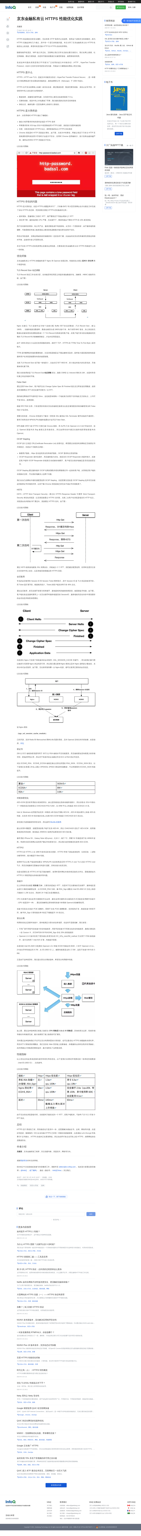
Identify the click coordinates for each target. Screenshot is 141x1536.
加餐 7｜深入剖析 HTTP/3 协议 (30, 1313)
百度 (29, 1307)
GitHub (113, 55)
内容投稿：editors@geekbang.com (70, 1511)
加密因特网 (108, 65)
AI (38, 14)
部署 (33, 1357)
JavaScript (22, 1332)
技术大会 (71, 1)
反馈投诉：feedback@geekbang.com (70, 1516)
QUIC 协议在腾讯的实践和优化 (30, 1426)
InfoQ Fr (132, 1516)
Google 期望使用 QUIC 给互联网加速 (33, 1414)
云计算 (31, 14)
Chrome (27, 1420)
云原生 (86, 14)
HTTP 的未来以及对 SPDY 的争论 (116, 37)
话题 (61, 7)
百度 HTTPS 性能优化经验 (28, 1363)
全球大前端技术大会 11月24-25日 (102, 1519)
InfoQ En (132, 1511)
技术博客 (80, 7)
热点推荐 (102, 14)
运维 (61, 14)
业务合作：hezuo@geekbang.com (70, 1514)
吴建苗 (19, 32)
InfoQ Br (132, 1519)
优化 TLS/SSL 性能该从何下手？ (31, 1388)
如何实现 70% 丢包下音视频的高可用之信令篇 (37, 1464)
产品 (93, 14)
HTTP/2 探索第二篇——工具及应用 (32, 1262)
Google (21, 1420)
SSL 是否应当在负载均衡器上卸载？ (117, 44)
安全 (29, 1269)
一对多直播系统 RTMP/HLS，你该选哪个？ (36, 1338)
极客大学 (91, 1)
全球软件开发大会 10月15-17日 (101, 1516)
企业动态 (35, 1294)
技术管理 (53, 14)
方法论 (39, 1256)
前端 (14, 14)
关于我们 (49, 1511)
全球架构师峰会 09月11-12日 (100, 1511)
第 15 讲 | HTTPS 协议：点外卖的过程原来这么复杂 (39, 1275)
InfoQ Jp (132, 1514)
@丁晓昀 (32, 1176)
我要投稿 (49, 1514)
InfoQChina (57, 1176)
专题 (44, 7)
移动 (24, 1445)
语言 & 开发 (29, 38)
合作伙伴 (49, 1516)
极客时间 (81, 1)
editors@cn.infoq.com (67, 1172)
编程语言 (22, 14)
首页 (29, 7)
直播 (37, 7)
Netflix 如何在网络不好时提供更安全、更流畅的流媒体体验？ (43, 1288)
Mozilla (119, 55)
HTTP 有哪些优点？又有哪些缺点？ (117, 72)
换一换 (130, 149)
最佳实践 (42, 1294)
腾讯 (29, 1433)
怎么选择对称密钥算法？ (113, 59)
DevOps (34, 1420)
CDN (25, 1458)
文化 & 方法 (23, 1256)
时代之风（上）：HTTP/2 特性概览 (32, 1376)
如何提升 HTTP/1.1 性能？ (28, 1237)
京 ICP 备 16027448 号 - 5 (86, 1533)
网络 (47, 1294)
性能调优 (22, 38)
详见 (22, 749)
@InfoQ (23, 1176)
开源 (44, 14)
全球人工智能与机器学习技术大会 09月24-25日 (105, 1514)
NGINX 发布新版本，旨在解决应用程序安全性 (37, 1325)
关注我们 (49, 1521)
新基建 (77, 14)
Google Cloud (113, 14)
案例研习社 (131, 1)
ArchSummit (23, 1433)
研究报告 (121, 1)
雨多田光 (23, 1166)
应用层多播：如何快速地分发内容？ (117, 31)
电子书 (52, 7)
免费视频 (69, 7)
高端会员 (111, 1)
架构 (7, 14)
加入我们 (49, 1519)
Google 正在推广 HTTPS (27, 1451)
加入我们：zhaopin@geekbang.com (70, 1519)
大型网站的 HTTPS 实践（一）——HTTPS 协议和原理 (40, 1300)
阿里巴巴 (30, 1445)
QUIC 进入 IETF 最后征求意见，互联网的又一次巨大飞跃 (42, 1476)
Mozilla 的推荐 (55, 828)
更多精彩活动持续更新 (12, 1524)
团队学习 (101, 1)
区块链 (69, 14)
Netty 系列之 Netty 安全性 (28, 1401)
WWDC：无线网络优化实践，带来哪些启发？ (36, 1439)
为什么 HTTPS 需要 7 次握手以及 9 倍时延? (36, 1250)
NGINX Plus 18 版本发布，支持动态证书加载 (36, 1351)
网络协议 (48, 1483)
